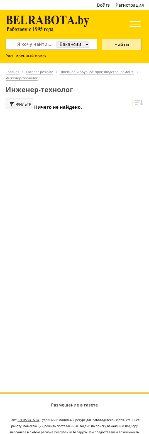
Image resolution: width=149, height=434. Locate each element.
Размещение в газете (74, 405)
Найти (121, 44)
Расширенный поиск (26, 56)
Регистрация (130, 5)
